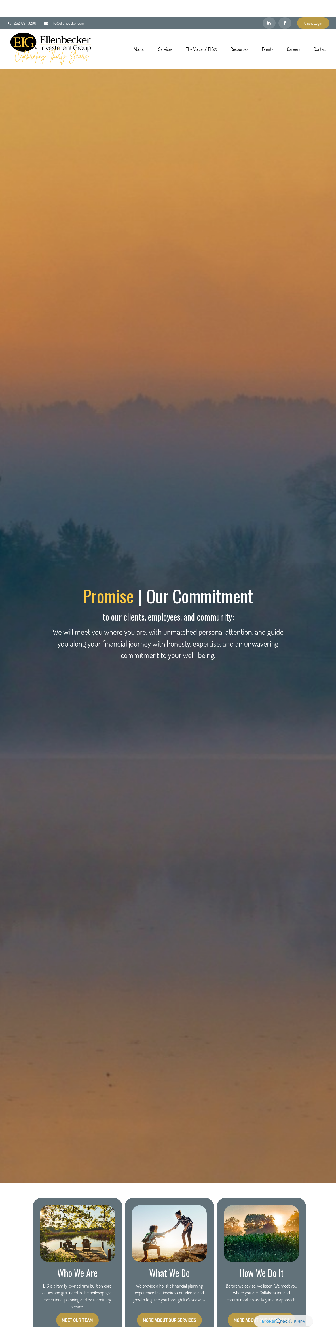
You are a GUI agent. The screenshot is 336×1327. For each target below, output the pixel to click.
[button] (138, 31)
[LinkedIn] (269, 6)
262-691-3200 (21, 5)
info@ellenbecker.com (63, 5)
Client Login (313, 5)
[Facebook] (284, 6)
